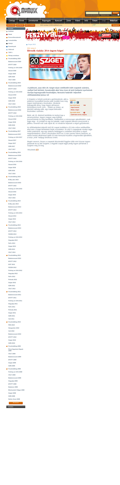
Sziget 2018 (12, 122)
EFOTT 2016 (12, 158)
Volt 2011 (11, 319)
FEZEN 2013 (12, 234)
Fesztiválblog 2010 (14, 322)
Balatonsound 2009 (14, 356)
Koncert (58, 21)
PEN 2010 (11, 325)
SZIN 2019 (11, 101)
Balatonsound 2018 (14, 110)
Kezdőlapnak (20, 25)
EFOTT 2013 (12, 231)
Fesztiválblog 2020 (14, 58)
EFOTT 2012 (12, 261)
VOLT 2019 (11, 104)
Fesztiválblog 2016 (14, 152)
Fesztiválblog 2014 (14, 201)
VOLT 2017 (11, 149)
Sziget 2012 (12, 282)
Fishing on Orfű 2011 (15, 300)
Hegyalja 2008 (13, 381)
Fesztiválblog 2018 (14, 107)
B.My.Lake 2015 (13, 179)
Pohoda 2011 (12, 310)
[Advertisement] (15, 446)
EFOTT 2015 (12, 185)
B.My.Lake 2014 (13, 204)
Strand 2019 (12, 95)
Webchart (114, 21)
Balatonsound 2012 (14, 258)
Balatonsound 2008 (14, 378)
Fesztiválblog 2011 (14, 291)
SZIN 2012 (11, 285)
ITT (37, 150)
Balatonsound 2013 (14, 228)
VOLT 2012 (11, 288)
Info (86, 21)
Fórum (95, 21)
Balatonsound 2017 (14, 134)
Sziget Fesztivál (75, 107)
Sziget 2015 (12, 195)
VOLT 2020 (11, 79)
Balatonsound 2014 (14, 207)
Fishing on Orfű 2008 (15, 372)
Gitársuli (11, 49)
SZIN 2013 (11, 249)
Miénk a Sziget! (75, 109)
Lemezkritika (12, 40)
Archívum (16, 402)
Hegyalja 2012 (13, 273)
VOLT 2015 (11, 198)
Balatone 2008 (13, 387)
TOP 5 (10, 52)
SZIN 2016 (11, 170)
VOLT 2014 (11, 222)
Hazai (10, 34)
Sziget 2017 (12, 143)
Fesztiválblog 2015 (14, 176)
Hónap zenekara (13, 55)
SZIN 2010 (11, 343)
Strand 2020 (12, 70)
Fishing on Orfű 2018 (15, 116)
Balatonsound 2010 (14, 334)
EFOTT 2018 (12, 113)
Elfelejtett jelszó (105, 15)
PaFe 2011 (11, 307)
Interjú (10, 43)
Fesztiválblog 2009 (14, 346)
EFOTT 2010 (12, 337)
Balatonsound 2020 (14, 61)
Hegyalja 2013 (13, 240)
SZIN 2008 (11, 396)
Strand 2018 (12, 119)
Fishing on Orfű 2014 (15, 213)
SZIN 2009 (11, 366)
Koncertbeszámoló (14, 37)
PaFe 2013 (11, 243)
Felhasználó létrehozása (93, 15)
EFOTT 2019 (12, 89)
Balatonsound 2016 (14, 155)
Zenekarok (33, 21)
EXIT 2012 (11, 264)
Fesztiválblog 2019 (14, 83)
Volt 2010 (11, 331)
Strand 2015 (12, 191)
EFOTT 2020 (12, 64)
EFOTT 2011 (12, 297)
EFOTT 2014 (12, 210)
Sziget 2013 (12, 246)
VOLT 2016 (11, 173)
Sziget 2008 (12, 393)
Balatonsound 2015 (14, 182)
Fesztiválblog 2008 (14, 369)
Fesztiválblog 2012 (14, 255)
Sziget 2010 (12, 340)
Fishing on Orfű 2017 (15, 137)
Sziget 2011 (12, 313)
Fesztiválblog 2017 (14, 131)
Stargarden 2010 (13, 328)
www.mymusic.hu (21, 8)
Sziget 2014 (12, 219)
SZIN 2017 (11, 146)
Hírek (21, 21)
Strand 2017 (12, 140)
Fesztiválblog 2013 (14, 225)
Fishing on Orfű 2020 (15, 67)
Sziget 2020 (12, 73)
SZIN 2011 (11, 316)
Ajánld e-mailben (30, 25)
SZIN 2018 (11, 125)
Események (12, 46)
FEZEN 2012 (12, 267)
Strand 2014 (12, 216)
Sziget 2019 (12, 98)
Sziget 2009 (12, 363)
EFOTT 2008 (12, 384)
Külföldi (11, 31)
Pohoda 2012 (12, 279)
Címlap (11, 21)
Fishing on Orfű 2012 (15, 270)
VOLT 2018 (11, 128)
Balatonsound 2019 (14, 86)
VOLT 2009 (11, 353)
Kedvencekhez (11, 25)
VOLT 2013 (11, 252)
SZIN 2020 (11, 76)
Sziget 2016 (12, 167)
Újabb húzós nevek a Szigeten (79, 114)
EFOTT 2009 (12, 360)
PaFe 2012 (11, 276)
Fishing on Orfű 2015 (15, 188)
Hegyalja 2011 (13, 303)
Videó (77, 21)
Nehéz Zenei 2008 (14, 399)
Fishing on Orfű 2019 (15, 92)
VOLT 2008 (11, 375)
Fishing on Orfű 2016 (15, 161)
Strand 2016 (12, 164)
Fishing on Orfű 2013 (15, 237)
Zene (68, 21)
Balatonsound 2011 (14, 294)
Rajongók (46, 21)
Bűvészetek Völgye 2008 (16, 390)
